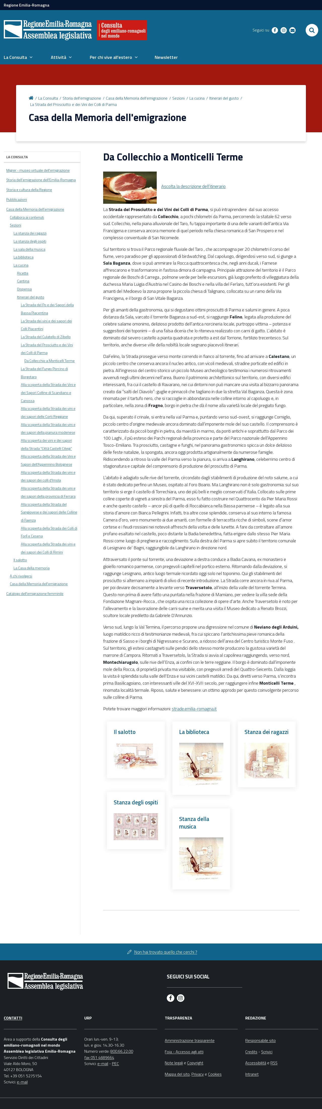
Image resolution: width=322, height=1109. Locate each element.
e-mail (22, 1082)
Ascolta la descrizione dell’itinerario (193, 186)
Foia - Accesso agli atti (184, 1052)
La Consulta (48, 98)
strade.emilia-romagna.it (194, 708)
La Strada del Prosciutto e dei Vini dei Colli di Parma (73, 104)
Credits (251, 1052)
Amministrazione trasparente (190, 1040)
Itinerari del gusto (224, 98)
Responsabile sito (260, 1040)
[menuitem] (18, 57)
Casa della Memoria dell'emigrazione (137, 98)
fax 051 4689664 (99, 1057)
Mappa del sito (177, 1074)
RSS (273, 1063)
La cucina (197, 98)
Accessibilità (255, 1063)
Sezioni (178, 98)
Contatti (13, 1018)
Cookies (215, 1074)
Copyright (195, 1063)
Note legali (174, 1063)
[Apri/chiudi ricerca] (312, 30)
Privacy (197, 1074)
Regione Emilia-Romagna (26, 5)
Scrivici (266, 1052)
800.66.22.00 (121, 1051)
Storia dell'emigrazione (82, 98)
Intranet (252, 1074)
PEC (115, 1063)
